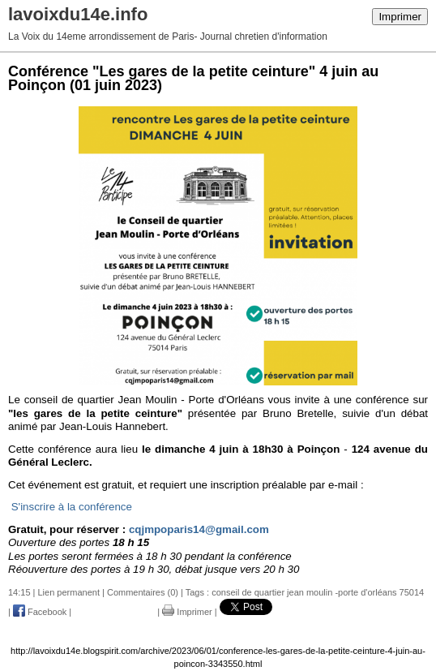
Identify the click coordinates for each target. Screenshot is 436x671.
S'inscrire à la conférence (71, 507)
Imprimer (399, 17)
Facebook (39, 612)
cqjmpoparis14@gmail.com (199, 529)
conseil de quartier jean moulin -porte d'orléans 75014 (318, 592)
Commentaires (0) (142, 592)
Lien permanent (69, 592)
